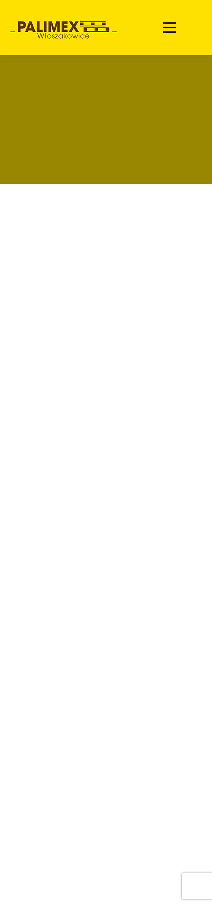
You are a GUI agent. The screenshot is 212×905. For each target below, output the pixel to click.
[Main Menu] (169, 27)
